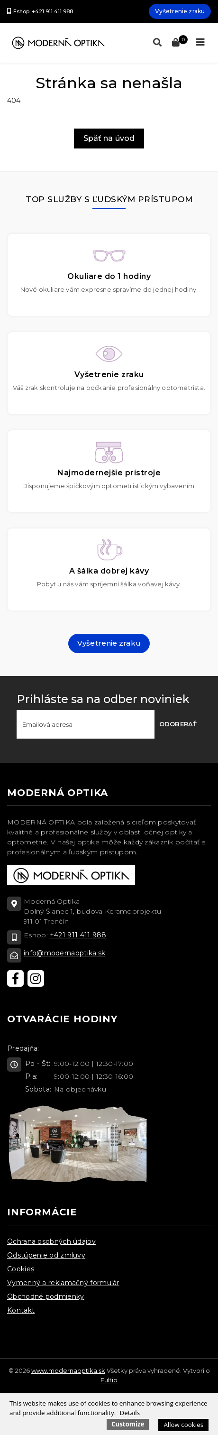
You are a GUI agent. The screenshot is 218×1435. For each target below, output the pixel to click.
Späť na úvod (109, 138)
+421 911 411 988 (78, 935)
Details (130, 1412)
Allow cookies (183, 1424)
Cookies (20, 1269)
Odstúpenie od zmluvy (46, 1255)
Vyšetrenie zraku (180, 11)
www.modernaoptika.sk (68, 1370)
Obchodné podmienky (45, 1296)
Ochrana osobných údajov (51, 1241)
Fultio (109, 1380)
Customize (127, 1424)
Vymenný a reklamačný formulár (63, 1282)
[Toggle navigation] (200, 42)
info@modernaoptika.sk (64, 953)
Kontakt (21, 1310)
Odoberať (178, 724)
